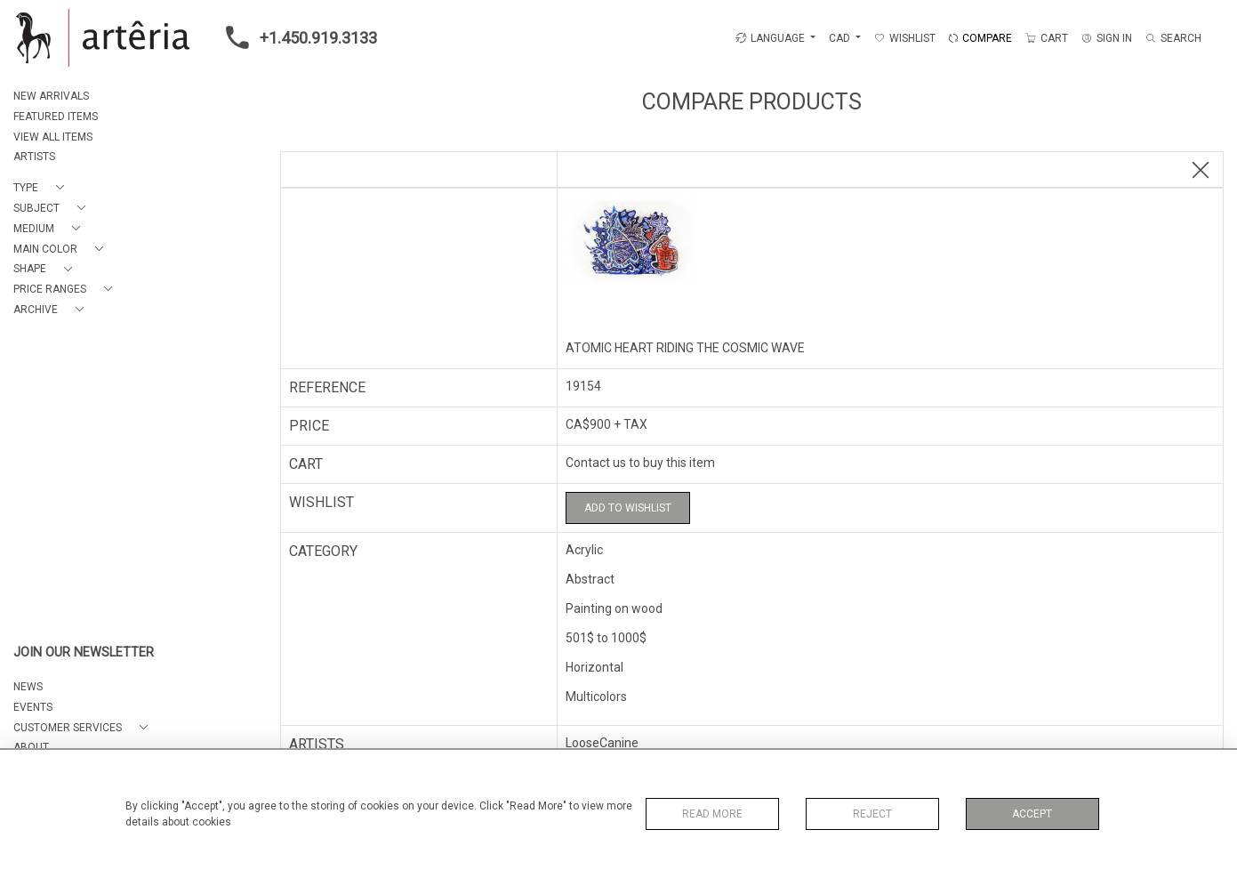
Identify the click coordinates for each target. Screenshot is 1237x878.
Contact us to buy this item (640, 462)
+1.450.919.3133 (296, 37)
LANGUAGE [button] (770, 38)
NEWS (28, 687)
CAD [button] (841, 38)
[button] (42, 188)
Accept (1032, 814)
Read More (712, 814)
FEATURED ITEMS (55, 116)
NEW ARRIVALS (51, 96)
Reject (872, 814)
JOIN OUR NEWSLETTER (83, 652)
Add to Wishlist (627, 508)
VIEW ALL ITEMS (52, 137)
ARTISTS (34, 156)
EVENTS (32, 707)
